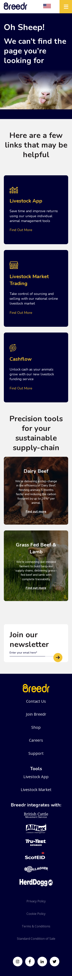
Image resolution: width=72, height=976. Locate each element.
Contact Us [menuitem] (36, 701)
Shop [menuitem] (36, 727)
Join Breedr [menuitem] (36, 714)
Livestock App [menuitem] (36, 776)
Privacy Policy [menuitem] (36, 901)
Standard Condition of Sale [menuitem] (36, 938)
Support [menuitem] (36, 753)
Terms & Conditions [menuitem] (36, 926)
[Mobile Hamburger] (66, 6)
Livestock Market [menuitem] (36, 789)
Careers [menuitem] (36, 740)
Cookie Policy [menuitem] (36, 914)
